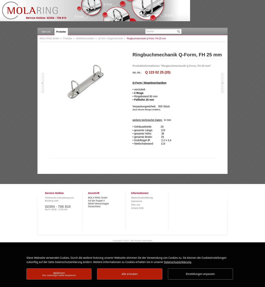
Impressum (136, 201)
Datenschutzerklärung (142, 197)
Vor (223, 83)
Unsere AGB (137, 208)
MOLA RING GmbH (37, 12)
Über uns (135, 204)
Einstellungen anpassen (200, 274)
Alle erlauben (130, 274)
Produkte (67, 38)
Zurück (42, 83)
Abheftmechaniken (85, 38)
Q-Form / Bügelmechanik (111, 38)
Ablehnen (59, 274)
